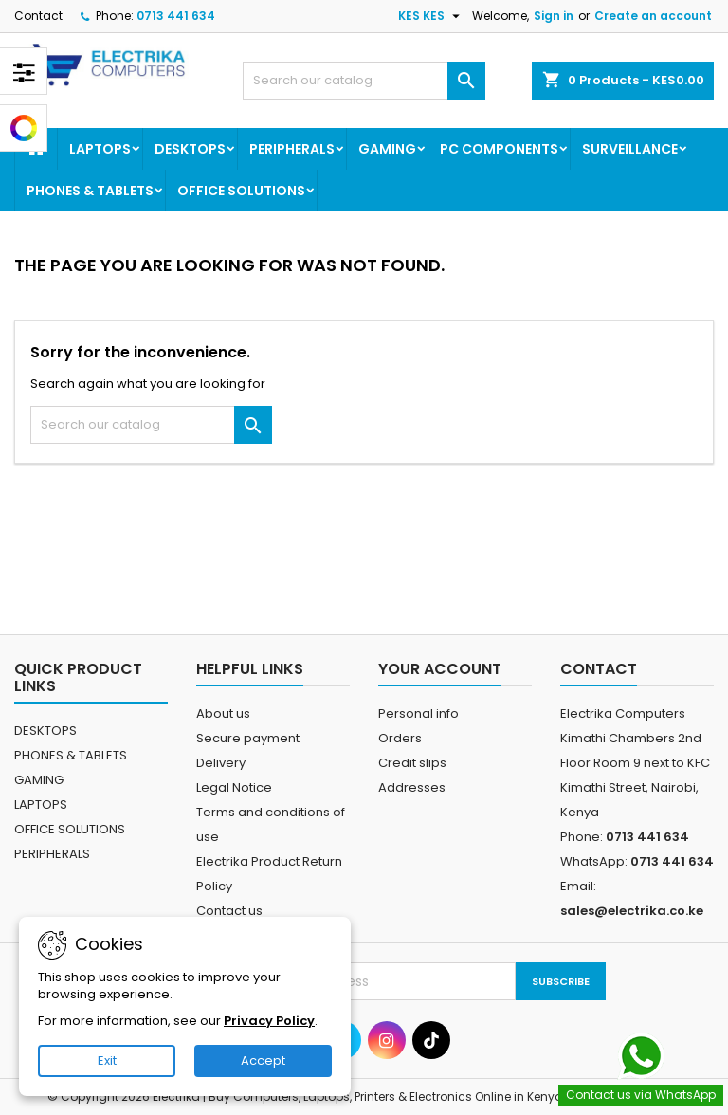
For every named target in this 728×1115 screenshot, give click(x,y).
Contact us (229, 911)
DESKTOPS (190, 148)
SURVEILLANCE (630, 148)
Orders (400, 738)
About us (223, 713)
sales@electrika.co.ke (631, 911)
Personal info (418, 713)
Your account (439, 669)
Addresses (412, 787)
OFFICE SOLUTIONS (241, 190)
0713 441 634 (175, 16)
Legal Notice (234, 787)
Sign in (553, 16)
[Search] (364, 81)
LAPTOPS (100, 148)
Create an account (653, 16)
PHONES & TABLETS (90, 190)
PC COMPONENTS (499, 148)
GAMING (387, 148)
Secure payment (248, 738)
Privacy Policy (269, 1021)
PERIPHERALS (292, 148)
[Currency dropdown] (431, 16)
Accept (263, 1060)
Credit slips (412, 763)
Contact (38, 16)
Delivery (221, 763)
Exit (107, 1060)
